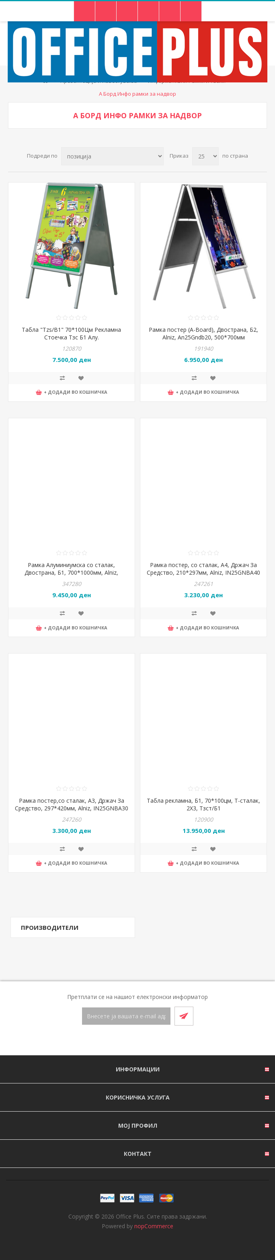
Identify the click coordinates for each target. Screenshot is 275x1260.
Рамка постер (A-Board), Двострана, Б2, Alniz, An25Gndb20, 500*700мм (203, 333)
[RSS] (147, 1040)
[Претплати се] (126, 1016)
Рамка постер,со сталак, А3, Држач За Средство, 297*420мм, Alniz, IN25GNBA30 (71, 804)
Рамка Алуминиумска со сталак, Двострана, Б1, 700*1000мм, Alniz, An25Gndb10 (71, 572)
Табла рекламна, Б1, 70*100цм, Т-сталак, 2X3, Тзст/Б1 (203, 804)
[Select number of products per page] (205, 156)
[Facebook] (127, 1040)
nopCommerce (153, 1226)
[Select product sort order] (112, 156)
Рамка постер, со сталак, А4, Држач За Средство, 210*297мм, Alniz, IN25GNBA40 (203, 568)
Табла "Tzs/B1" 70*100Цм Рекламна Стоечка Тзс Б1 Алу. (71, 333)
